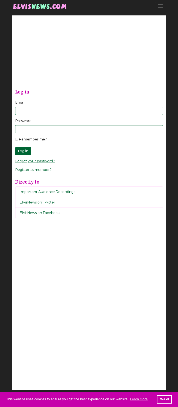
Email (20, 102)
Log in (23, 151)
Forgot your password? (35, 161)
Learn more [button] (139, 399)
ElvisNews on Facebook (40, 213)
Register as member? (33, 170)
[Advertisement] (89, 56)
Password (23, 121)
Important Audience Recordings (47, 192)
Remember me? (31, 139)
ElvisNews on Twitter (37, 202)
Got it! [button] (164, 399)
